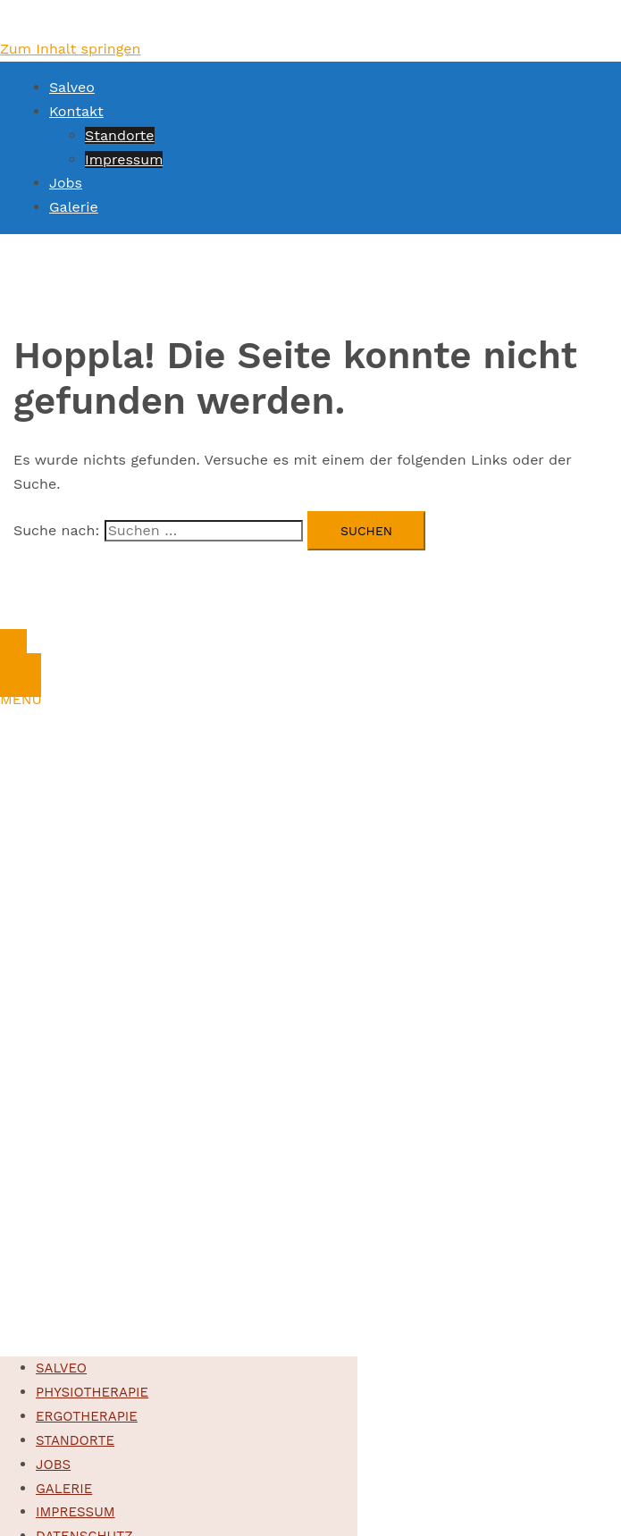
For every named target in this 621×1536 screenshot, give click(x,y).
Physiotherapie (92, 1392)
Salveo (72, 87)
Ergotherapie (87, 1416)
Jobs (65, 182)
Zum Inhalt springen (70, 48)
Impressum (124, 159)
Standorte (120, 135)
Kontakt (76, 111)
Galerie (73, 206)
